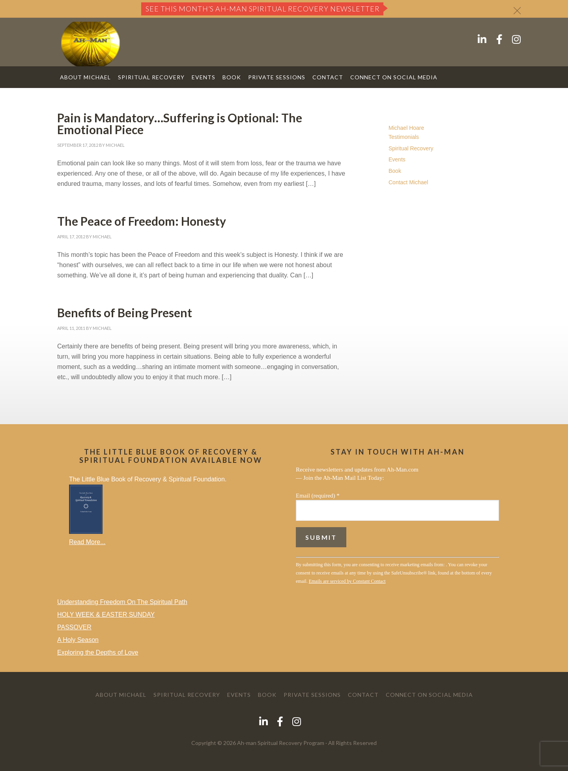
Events (397, 159)
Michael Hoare (406, 128)
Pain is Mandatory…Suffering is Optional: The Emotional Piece (179, 123)
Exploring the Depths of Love (97, 652)
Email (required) (318, 495)
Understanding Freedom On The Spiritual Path (122, 602)
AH (90, 44)
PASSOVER (74, 627)
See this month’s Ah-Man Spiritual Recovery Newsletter (263, 8)
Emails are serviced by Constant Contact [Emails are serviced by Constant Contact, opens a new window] (347, 581)
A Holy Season (78, 639)
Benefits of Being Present (124, 312)
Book (395, 171)
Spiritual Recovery (411, 148)
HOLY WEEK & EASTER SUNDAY (106, 614)
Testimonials (404, 137)
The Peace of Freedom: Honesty (141, 221)
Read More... (87, 542)
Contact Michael (408, 182)
